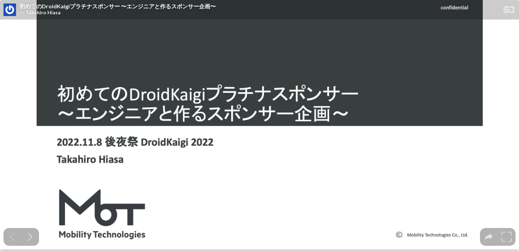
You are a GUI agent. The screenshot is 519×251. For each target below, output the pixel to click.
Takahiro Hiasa (43, 12)
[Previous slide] (12, 237)
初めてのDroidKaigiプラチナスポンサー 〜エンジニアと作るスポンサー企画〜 (118, 6)
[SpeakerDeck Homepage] (508, 11)
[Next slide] (30, 237)
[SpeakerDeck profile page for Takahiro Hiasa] (9, 10)
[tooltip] (489, 237)
